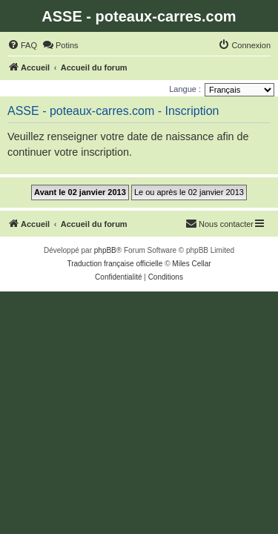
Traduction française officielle (114, 264)
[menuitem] (22, 45)
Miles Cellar (191, 264)
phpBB (105, 250)
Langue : (185, 89)
